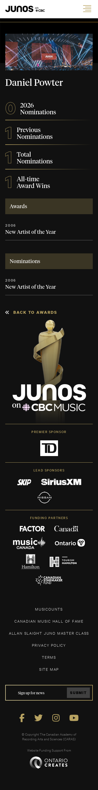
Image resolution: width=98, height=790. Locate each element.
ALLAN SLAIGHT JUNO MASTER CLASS (49, 632)
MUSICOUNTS (49, 608)
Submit (78, 692)
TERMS (49, 657)
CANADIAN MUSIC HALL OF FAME (49, 620)
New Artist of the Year (30, 232)
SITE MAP (49, 669)
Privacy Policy (49, 645)
